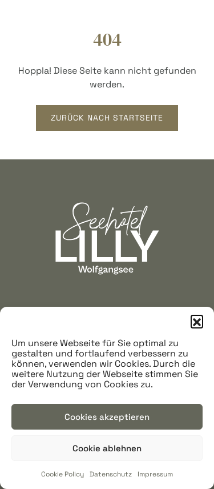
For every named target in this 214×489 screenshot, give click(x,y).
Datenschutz (111, 474)
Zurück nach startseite (107, 118)
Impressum (155, 474)
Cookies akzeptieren (107, 416)
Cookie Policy (62, 474)
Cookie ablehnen (107, 448)
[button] (197, 321)
